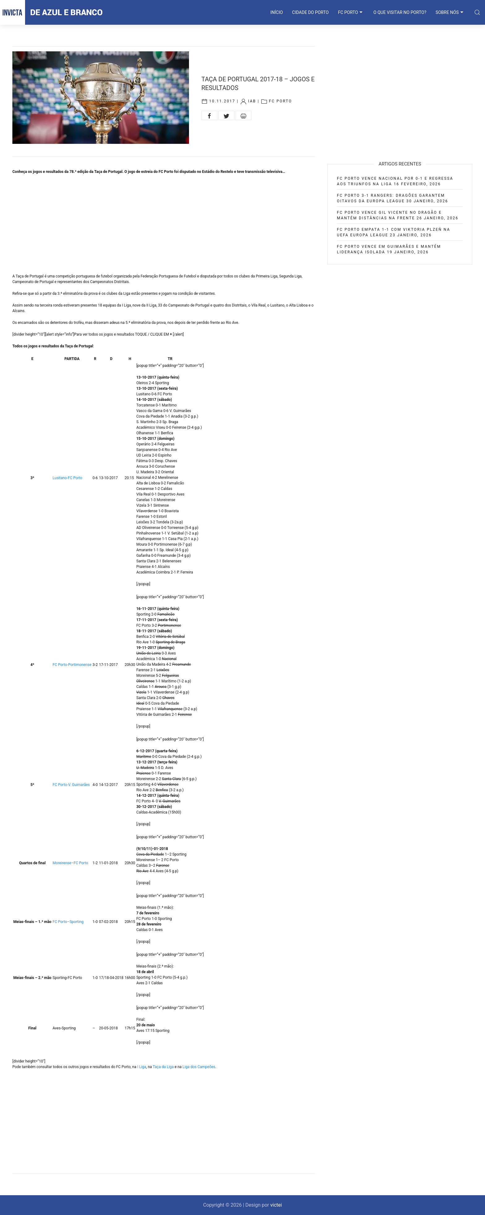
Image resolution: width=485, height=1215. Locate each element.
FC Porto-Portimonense (72, 665)
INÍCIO (276, 12)
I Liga (141, 1067)
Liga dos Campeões (198, 1067)
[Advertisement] (163, 224)
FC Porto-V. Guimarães (71, 785)
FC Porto (280, 101)
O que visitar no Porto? (399, 12)
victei (276, 1205)
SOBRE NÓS (450, 12)
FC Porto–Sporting (68, 922)
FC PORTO (351, 12)
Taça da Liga (163, 1067)
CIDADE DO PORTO (310, 12)
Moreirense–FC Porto (70, 863)
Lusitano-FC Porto (67, 478)
